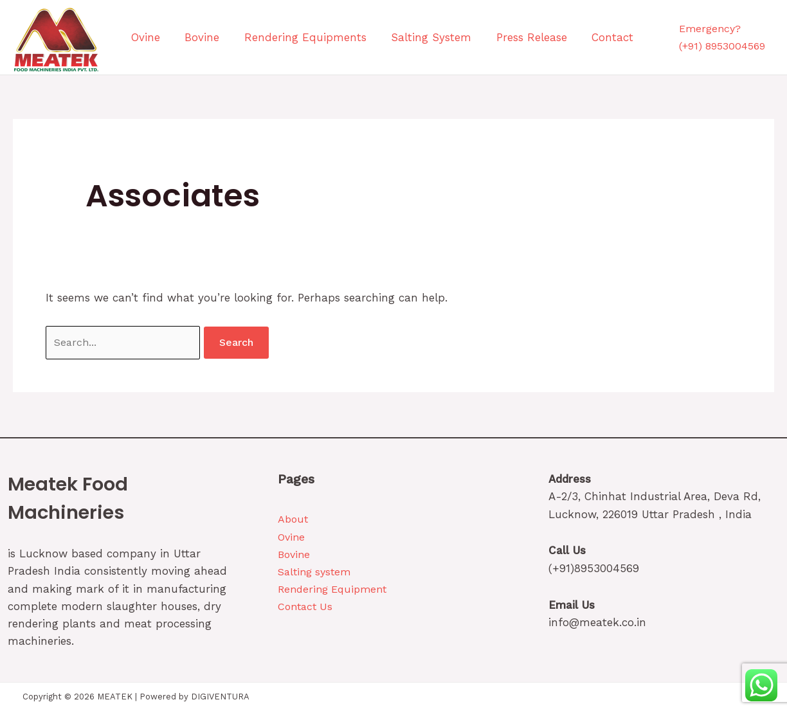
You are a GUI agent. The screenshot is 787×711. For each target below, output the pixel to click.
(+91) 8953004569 (722, 46)
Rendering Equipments (275, 37)
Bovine (182, 37)
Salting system (314, 572)
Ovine (136, 37)
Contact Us (305, 606)
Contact (551, 37)
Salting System (390, 37)
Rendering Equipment (332, 589)
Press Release (480, 37)
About (293, 519)
